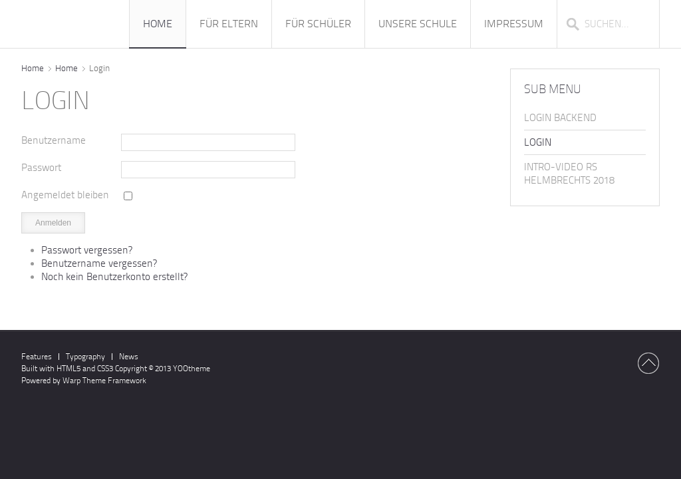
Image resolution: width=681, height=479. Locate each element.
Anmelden (53, 223)
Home (32, 68)
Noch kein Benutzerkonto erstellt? (114, 277)
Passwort (41, 168)
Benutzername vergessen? (99, 263)
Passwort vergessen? (86, 250)
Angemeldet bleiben (65, 195)
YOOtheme (191, 368)
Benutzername (53, 140)
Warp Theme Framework (104, 380)
